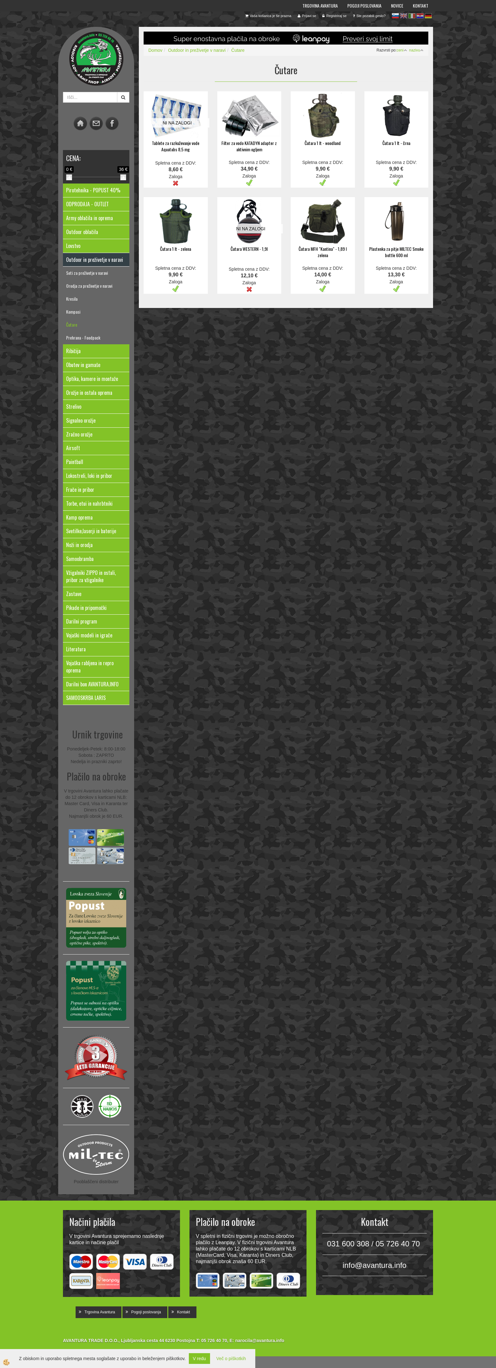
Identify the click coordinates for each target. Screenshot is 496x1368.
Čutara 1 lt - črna (396, 143)
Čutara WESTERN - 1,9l (249, 248)
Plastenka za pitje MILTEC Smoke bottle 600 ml (396, 251)
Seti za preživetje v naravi (87, 272)
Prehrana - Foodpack (83, 337)
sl (395, 15)
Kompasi (73, 311)
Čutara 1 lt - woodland (323, 143)
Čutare (71, 324)
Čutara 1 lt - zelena (175, 248)
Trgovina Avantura (320, 5)
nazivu (416, 50)
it (411, 15)
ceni (402, 50)
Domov (155, 50)
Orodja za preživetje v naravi (89, 285)
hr (420, 15)
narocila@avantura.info (259, 1340)
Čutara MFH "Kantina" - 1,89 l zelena (323, 251)
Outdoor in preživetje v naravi (197, 50)
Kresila (72, 298)
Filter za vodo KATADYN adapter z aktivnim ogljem (249, 146)
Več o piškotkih (231, 1358)
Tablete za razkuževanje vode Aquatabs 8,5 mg (175, 146)
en (403, 15)
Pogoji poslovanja (364, 5)
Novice (397, 5)
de (428, 15)
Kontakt (420, 5)
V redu (199, 1358)
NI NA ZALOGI (177, 122)
